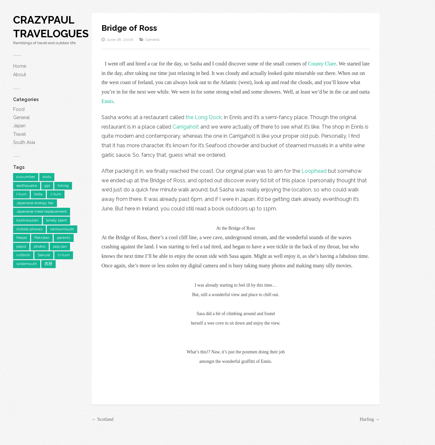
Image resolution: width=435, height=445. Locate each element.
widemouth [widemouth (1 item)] (26, 263)
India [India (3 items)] (38, 194)
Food (19, 109)
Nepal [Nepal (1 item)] (21, 237)
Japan (19, 125)
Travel (19, 134)
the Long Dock (204, 117)
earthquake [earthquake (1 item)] (26, 185)
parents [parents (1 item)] (63, 237)
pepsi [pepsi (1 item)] (21, 246)
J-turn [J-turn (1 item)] (55, 194)
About (19, 74)
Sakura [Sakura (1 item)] (44, 255)
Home (19, 66)
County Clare (322, 63)
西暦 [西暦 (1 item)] (48, 263)
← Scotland (103, 419)
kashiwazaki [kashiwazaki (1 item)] (27, 220)
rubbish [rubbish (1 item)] (23, 255)
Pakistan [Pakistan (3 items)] (41, 237)
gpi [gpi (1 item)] (47, 185)
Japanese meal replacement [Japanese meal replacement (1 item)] (41, 211)
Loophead (314, 171)
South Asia (24, 142)
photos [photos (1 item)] (39, 246)
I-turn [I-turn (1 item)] (21, 194)
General (21, 117)
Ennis (107, 101)
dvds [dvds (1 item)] (47, 176)
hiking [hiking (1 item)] (63, 185)
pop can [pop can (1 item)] (60, 246)
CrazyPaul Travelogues (51, 27)
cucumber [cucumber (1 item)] (25, 176)
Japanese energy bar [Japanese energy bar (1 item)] (35, 203)
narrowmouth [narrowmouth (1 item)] (62, 229)
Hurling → (370, 419)
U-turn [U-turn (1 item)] (64, 255)
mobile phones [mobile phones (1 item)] (29, 229)
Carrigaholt (185, 127)
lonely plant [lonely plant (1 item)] (56, 220)
